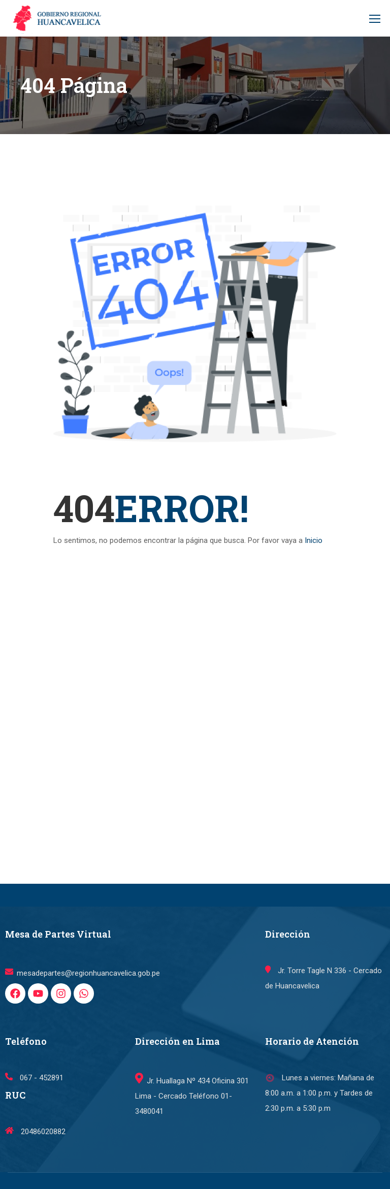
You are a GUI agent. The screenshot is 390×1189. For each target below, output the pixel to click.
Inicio (313, 540)
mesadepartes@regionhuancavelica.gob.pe (82, 973)
